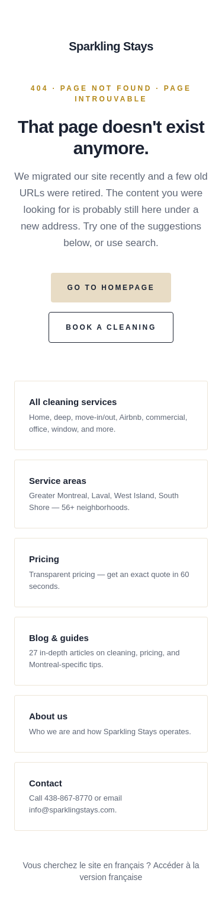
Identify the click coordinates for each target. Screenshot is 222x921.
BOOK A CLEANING (111, 327)
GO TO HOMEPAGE (111, 287)
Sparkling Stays (111, 46)
